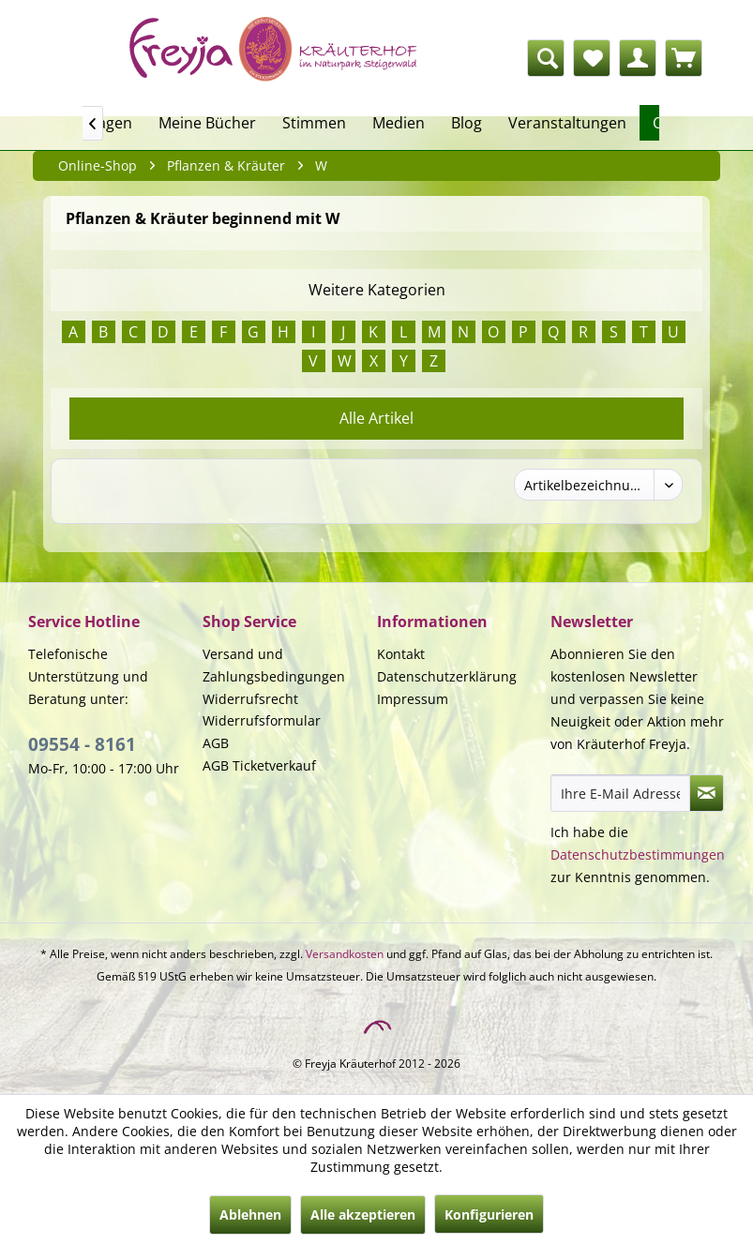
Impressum (412, 699)
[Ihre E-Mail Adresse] (620, 793)
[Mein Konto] (637, 58)
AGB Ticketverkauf (259, 765)
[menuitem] (452, 58)
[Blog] (466, 123)
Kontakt (401, 654)
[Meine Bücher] (207, 123)
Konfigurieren (489, 1214)
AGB (216, 743)
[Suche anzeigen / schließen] (546, 58)
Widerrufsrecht (250, 699)
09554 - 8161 (82, 744)
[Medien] (398, 123)
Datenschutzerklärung (447, 676)
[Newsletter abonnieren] (706, 793)
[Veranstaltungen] (567, 123)
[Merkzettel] (591, 58)
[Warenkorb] (683, 58)
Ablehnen (250, 1214)
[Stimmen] (314, 123)
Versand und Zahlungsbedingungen (274, 665)
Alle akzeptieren (362, 1214)
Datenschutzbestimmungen (637, 854)
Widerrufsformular (262, 720)
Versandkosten (345, 954)
